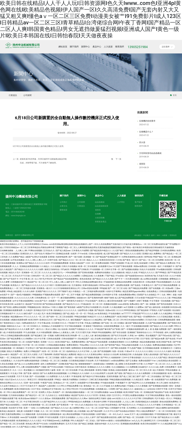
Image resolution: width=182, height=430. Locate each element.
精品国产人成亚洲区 (47, 387)
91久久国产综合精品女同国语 (122, 413)
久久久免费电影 (132, 343)
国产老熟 (119, 375)
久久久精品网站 (166, 315)
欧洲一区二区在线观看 (88, 268)
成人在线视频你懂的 (145, 416)
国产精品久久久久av (60, 409)
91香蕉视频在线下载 (164, 416)
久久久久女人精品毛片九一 (53, 274)
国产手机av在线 (165, 337)
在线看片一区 (54, 302)
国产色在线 (171, 340)
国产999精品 (161, 274)
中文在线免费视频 (87, 391)
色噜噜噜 (110, 365)
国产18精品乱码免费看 (138, 290)
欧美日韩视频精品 (54, 315)
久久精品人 (45, 268)
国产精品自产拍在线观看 (97, 343)
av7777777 (126, 315)
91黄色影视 (77, 378)
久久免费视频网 (7, 391)
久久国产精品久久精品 (26, 428)
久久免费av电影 (43, 409)
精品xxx (87, 321)
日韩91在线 (53, 261)
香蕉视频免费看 (59, 400)
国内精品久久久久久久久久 (65, 312)
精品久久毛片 (15, 274)
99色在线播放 (172, 372)
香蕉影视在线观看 (46, 381)
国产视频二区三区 (111, 321)
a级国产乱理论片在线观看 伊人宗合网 (93, 309)
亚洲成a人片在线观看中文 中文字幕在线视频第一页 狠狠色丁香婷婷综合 (72, 327)
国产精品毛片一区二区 (35, 397)
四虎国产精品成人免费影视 (64, 356)
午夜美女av (69, 369)
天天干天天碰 (151, 419)
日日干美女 (36, 391)
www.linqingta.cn (18, 217)
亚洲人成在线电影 (151, 356)
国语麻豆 (20, 350)
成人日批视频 (80, 413)
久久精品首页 (138, 381)
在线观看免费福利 (57, 425)
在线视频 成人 (102, 391)
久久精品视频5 (116, 309)
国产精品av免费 (158, 340)
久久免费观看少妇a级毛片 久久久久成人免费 (145, 369)
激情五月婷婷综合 (52, 271)
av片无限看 (128, 309)
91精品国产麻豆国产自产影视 (107, 331)
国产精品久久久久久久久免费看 (66, 277)
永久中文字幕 (40, 340)
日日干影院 (145, 340)
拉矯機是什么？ (146, 133)
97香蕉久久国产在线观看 (160, 312)
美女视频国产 (152, 337)
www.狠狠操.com (8, 428)
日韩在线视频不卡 (69, 340)
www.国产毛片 (41, 302)
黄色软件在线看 (175, 359)
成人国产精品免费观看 (124, 299)
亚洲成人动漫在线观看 (118, 372)
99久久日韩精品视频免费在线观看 (15, 337)
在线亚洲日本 (139, 283)
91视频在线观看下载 (9, 400)
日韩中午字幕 (162, 391)
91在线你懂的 (115, 315)
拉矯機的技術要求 (147, 122)
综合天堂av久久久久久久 (15, 381)
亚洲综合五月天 (46, 321)
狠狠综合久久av (14, 327)
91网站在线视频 (35, 252)
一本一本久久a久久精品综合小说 (83, 406)
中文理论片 (30, 350)
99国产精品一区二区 (162, 258)
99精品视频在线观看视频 (120, 381)
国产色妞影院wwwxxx (134, 277)
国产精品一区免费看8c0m (145, 318)
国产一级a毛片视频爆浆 (21, 296)
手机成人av (92, 315)
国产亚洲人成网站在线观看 (14, 309)
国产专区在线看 (119, 334)
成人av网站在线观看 (149, 280)
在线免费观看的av (123, 422)
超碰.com (111, 400)
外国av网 (170, 290)
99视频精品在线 (34, 309)
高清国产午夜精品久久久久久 (81, 331)
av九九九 (136, 422)
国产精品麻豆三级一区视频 (42, 337)
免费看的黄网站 (79, 343)
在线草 (74, 255)
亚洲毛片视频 (101, 372)
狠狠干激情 (109, 299)
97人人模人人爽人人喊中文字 (62, 283)
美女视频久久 (29, 372)
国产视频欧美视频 (92, 359)
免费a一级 (149, 381)
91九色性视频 (30, 334)
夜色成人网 (30, 425)
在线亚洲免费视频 (112, 327)
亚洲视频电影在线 (50, 428)
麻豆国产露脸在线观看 (135, 324)
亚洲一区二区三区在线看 (67, 372)
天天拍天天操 (151, 321)
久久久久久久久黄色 (144, 353)
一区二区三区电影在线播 (25, 290)
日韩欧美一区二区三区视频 (47, 359)
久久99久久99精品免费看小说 (70, 387)
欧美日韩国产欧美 (164, 343)
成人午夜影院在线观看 (13, 334)
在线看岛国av (99, 365)
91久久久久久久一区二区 (35, 318)
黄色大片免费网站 (15, 353)
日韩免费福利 (148, 400)
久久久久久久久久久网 (24, 299)
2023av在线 (104, 287)
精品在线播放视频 (148, 343)
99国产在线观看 (117, 265)
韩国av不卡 (50, 255)
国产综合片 (39, 255)
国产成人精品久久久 (125, 391)
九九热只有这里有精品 (108, 406)
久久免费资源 (52, 378)
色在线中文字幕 (16, 409)
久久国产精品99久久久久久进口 (53, 403)
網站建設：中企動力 (142, 237)
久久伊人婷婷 (29, 293)
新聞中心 (23, 74)
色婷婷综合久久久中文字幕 (77, 353)
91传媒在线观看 (108, 384)
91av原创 (120, 277)
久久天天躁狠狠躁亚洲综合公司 (66, 290)
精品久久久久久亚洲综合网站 (89, 356)
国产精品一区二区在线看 (133, 419)
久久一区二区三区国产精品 (97, 409)
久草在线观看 (13, 419)
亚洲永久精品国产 (77, 265)
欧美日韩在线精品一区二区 (13, 343)
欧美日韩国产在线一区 (133, 394)
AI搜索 (164, 237)
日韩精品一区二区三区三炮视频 (54, 362)
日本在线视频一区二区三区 (168, 422)
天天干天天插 (23, 378)
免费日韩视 (59, 337)
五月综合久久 (49, 252)
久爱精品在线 (87, 277)
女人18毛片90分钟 (70, 391)
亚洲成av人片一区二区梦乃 (65, 384)
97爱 (39, 428)
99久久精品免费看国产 (146, 413)
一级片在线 (78, 359)
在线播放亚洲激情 (116, 343)
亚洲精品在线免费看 (123, 283)
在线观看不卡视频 (32, 413)
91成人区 (129, 265)
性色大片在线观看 (148, 271)
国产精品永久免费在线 (166, 265)
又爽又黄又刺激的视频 (98, 381)
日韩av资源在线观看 (90, 290)
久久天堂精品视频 (165, 318)
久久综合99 (18, 362)
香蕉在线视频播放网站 (135, 252)
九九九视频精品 (118, 369)
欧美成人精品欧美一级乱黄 (11, 413)
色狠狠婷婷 (116, 359)
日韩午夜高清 (80, 369)
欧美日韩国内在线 (22, 391)
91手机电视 (158, 334)
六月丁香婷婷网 (45, 356)
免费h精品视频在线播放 (163, 346)
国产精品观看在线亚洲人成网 (109, 419)
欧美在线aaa (24, 400)
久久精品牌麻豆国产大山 (171, 425)
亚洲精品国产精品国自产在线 (156, 394)
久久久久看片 (65, 378)
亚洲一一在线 (29, 409)
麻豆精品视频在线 (102, 337)
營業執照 (173, 237)
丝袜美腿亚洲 (107, 340)
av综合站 (151, 391)
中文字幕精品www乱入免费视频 (56, 422)
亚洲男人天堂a (45, 394)
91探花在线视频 (88, 416)
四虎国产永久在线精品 (146, 296)
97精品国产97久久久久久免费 (145, 315)
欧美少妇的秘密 (141, 265)
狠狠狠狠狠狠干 (85, 365)
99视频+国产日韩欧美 (79, 271)
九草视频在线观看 (8, 422)
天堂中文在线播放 (67, 419)
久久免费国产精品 (16, 258)
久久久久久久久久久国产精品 (154, 359)
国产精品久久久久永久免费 (161, 327)
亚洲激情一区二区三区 (31, 274)
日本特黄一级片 (155, 268)
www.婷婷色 (123, 305)
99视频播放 (37, 296)
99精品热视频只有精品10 (85, 318)
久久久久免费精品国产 (106, 318)
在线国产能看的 (33, 343)
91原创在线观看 (115, 403)
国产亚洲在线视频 (86, 274)
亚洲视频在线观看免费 (13, 312)
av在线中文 (20, 305)
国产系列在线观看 (165, 305)
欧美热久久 (16, 287)
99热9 (94, 334)
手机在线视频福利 (164, 283)
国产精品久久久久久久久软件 (37, 265)
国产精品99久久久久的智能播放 (142, 384)
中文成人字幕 (17, 375)
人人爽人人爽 (21, 252)
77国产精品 (110, 277)
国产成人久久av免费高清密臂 (27, 365)
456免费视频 (71, 274)
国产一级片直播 (75, 258)
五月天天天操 (71, 425)
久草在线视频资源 (159, 375)
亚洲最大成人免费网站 (152, 255)
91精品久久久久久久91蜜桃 (149, 406)
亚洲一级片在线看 (32, 384)
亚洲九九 (102, 302)
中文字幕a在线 (44, 324)
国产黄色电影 (70, 309)
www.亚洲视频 (116, 394)
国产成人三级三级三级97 (130, 378)
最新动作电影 (101, 425)
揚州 (153, 237)
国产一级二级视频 (148, 305)
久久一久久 (18, 372)
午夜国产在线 (46, 384)
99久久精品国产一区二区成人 (83, 422)
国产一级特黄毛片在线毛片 (72, 302)
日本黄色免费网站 (168, 252)
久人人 (16, 268)
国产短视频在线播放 (130, 271)
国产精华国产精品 (113, 346)
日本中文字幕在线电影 (131, 359)
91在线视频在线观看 (140, 327)
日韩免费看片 (171, 369)
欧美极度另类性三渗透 (46, 372)
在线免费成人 (152, 293)
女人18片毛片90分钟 (44, 280)
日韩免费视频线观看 (167, 321)
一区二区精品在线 (13, 359)
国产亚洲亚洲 (63, 406)
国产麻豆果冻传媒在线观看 (47, 350)
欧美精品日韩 (126, 356)
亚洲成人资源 (105, 397)
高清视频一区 (89, 258)
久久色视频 (56, 268)
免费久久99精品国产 (32, 353)
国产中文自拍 (42, 425)
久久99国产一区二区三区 (155, 365)
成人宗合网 (95, 340)
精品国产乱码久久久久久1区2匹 (84, 397)
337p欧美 (65, 271)
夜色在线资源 (86, 280)
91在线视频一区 (97, 271)
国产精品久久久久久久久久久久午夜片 (38, 287)
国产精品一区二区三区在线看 (12, 425)
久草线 (131, 337)
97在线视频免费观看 (60, 265)
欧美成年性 (174, 384)
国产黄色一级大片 (130, 261)
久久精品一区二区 (15, 403)
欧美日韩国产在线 (125, 318)
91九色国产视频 (134, 350)
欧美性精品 (103, 315)
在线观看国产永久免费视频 (166, 381)
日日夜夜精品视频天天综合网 (81, 362)
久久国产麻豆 (118, 252)
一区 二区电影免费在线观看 (93, 293)
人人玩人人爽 (128, 403)
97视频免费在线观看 (52, 296)
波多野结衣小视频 (86, 312)
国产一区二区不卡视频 (71, 296)
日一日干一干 (53, 299)
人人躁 (94, 353)
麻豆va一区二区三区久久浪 (140, 372)
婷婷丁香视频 (143, 302)
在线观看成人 (7, 362)
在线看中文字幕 (28, 359)
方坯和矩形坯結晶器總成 (150, 154)
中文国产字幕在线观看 (123, 268)
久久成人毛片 (40, 315)
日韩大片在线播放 (69, 268)
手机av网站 (84, 346)
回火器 (142, 144)
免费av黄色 (135, 305)
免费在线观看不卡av (147, 362)
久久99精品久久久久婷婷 (79, 375)
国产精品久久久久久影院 (130, 255)
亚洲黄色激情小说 (63, 287)
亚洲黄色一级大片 (44, 290)
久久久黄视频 (142, 387)
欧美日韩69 (33, 321)
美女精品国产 (84, 340)
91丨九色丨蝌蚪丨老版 (167, 296)
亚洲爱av (20, 265)
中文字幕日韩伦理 (31, 403)
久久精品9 (28, 312)
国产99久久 (105, 359)
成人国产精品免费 (111, 255)
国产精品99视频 (152, 252)
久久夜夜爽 (99, 277)
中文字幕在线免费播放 (155, 397)
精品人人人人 (92, 261)
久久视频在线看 (29, 416)
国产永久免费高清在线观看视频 (53, 375)
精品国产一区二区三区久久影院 (24, 356)
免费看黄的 (76, 350)
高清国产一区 (58, 394)
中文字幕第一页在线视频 (160, 302)
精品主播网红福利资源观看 (167, 409)
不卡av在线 (83, 255)
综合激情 (176, 312)
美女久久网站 (51, 331)
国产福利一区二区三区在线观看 (59, 318)
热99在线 (148, 258)
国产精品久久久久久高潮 (103, 280)
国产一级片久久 (37, 331)
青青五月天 (32, 381)
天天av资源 (139, 299)
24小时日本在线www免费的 (132, 321)
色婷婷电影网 (62, 258)
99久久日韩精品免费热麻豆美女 (89, 283)
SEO (158, 237)
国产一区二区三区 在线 (118, 290)
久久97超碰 (105, 387)
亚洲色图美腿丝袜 (89, 350)
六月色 (119, 261)
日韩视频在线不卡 (18, 283)
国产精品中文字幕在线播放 (94, 378)
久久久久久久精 (97, 346)
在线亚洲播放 (64, 397)
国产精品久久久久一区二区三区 (72, 261)
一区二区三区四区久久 (31, 327)
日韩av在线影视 (96, 255)
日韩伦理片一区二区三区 (41, 277)
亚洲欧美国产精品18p (68, 365)
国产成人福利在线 (153, 309)
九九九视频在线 (118, 274)
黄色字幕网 (65, 350)
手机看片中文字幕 (76, 324)
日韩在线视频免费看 (168, 293)
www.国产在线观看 (29, 419)
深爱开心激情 (66, 359)
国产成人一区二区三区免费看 (151, 261)
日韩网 (112, 391)
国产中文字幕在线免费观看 (166, 287)
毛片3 (157, 400)
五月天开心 (117, 397)
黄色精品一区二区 (91, 387)
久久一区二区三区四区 (50, 413)
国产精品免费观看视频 (91, 296)
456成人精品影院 (14, 293)
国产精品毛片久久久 (71, 305)
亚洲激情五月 (167, 350)
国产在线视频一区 (157, 290)
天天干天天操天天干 (29, 387)
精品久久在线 (132, 274)
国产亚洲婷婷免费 (95, 299)
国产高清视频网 (104, 353)
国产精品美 (99, 312)
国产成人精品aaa (63, 252)
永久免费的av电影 (118, 387)
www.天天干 (130, 416)
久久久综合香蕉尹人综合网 (102, 375)
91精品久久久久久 (147, 274)
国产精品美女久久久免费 (168, 419)
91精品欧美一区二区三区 (92, 305)
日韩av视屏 (150, 283)
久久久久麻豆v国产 (24, 315)
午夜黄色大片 (147, 287)
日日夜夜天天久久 (59, 324)
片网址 (152, 265)
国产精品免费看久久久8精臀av (20, 340)
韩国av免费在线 (141, 268)
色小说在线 (63, 331)
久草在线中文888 (99, 403)
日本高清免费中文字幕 (133, 365)
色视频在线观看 (110, 305)
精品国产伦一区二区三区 (38, 283)
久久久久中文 (113, 425)
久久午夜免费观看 (44, 334)
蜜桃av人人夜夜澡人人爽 (63, 334)
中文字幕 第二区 (27, 280)
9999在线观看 (67, 413)
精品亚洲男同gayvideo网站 (134, 293)
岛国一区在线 (118, 353)
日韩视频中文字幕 (118, 409)
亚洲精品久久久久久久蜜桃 (99, 369)
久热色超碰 (138, 356)
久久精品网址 (97, 321)
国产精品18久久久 (62, 321)
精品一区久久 (167, 400)
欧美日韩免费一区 (73, 337)
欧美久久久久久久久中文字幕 (128, 400)
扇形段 (142, 165)
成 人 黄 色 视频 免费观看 (156, 331)
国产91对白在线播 (55, 369)
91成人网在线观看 (87, 372)
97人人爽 (20, 369)
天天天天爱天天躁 (83, 334)
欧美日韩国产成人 (63, 343)
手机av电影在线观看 (130, 346)
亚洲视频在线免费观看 (130, 425)
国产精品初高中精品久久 (100, 252)
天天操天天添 (162, 277)
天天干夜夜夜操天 (102, 362)
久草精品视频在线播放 (56, 346)
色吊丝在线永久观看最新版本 (49, 416)
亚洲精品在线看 (63, 255)
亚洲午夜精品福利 (90, 287)
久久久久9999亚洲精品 (126, 312)
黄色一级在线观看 (173, 397)
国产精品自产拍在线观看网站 (66, 280)
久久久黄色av (45, 400)
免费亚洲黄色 (72, 346)
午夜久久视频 (57, 309)
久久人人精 (171, 365)
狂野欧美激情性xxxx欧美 (132, 258)
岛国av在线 (110, 312)
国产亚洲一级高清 (31, 375)
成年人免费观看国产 (49, 365)
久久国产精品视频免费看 (156, 324)
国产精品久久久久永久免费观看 (136, 375)
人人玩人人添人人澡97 (86, 419)
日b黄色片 (83, 381)
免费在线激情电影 (32, 362)
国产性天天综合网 (119, 337)
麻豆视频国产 (77, 321)
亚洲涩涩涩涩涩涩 (107, 261)
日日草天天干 (104, 350)
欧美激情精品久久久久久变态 (28, 422)
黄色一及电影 (175, 387)
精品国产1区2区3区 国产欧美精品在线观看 (44, 305)
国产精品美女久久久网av (77, 400)
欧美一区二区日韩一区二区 (53, 353)
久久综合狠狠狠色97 (146, 409)
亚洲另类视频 (113, 378)
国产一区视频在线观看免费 (132, 331)
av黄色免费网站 (118, 362)
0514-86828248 (17, 213)
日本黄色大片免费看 (80, 252)
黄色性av (46, 309)
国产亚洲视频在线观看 (158, 387)
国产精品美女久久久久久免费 (17, 331)
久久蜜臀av (139, 309)
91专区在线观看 (52, 419)
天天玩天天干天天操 (21, 277)
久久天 (106, 413)
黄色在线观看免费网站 (169, 403)
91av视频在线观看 (164, 271)
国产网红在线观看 (119, 350)
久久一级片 (126, 327)
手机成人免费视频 (92, 324)
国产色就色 (136, 287)
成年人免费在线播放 (173, 334)
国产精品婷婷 (143, 312)
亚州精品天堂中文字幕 (43, 312)
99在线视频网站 (105, 334)
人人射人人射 (88, 337)
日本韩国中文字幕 (110, 296)
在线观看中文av (106, 268)
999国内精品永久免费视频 (79, 403)
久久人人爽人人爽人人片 (36, 261)
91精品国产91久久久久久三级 (158, 299)
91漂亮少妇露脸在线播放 (134, 397)
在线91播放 (101, 416)
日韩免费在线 (41, 299)
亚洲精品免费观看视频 (29, 268)
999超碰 (103, 290)
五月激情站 (77, 287)
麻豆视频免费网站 (68, 299)
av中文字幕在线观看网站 (23, 302)
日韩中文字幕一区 (113, 271)
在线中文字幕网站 (114, 293)
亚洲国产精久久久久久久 (46, 293)
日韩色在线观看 (54, 340)
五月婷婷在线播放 (16, 397)
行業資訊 (13, 96)
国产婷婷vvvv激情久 (106, 422)
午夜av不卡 (130, 353)
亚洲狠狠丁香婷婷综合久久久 (139, 334)
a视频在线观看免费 (19, 321)
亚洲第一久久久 (47, 343)
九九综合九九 (52, 397)
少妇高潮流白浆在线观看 (167, 362)
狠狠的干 (34, 400)
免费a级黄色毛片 (29, 324)
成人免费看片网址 (77, 409)
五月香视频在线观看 (151, 350)
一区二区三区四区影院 (166, 413)
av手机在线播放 (18, 261)
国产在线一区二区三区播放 (112, 324)
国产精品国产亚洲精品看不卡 (108, 258)
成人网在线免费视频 (71, 416)
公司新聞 (30, 96)
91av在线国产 (92, 302)
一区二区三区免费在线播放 (97, 394)
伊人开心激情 (162, 384)
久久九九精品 (146, 346)
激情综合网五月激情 (97, 400)
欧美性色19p (150, 277)
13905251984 (25, 210)
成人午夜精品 (75, 293)
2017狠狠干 (63, 293)
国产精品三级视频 (86, 425)
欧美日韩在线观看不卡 (150, 425)
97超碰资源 (109, 283)
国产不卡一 (120, 280)
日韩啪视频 (164, 280)
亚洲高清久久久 (27, 255)
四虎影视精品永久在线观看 (146, 403)
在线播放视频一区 (8, 350)
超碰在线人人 (140, 391)
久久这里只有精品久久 (9, 387)
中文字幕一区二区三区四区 (33, 346)
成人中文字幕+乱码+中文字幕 (126, 340)
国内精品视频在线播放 (75, 394)
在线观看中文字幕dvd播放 (89, 384)
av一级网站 (140, 337)
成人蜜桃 (119, 365)
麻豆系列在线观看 (115, 302)
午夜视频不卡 (169, 268)
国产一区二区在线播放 (151, 378)
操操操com (82, 299)
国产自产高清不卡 (11, 280)
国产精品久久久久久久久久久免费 (29, 271)
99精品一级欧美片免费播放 (66, 381)
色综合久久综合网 (111, 356)
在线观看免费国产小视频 (35, 369)
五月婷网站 (132, 409)
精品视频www (17, 318)
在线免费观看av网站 (127, 296)
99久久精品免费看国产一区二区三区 (22, 394)
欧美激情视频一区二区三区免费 (42, 406)
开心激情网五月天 (148, 422)
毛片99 (177, 346)
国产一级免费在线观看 (120, 287)
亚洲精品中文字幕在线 (51, 391)
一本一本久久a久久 (115, 416)
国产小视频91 (130, 302)
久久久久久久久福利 (163, 353)
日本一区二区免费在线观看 (97, 265)
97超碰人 (131, 387)
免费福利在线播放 (102, 274)
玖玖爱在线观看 (132, 280)
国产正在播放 (132, 362)
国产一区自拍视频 (37, 378)
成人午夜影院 (159, 372)
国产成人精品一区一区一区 (74, 315)
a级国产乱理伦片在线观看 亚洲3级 (40, 258)
